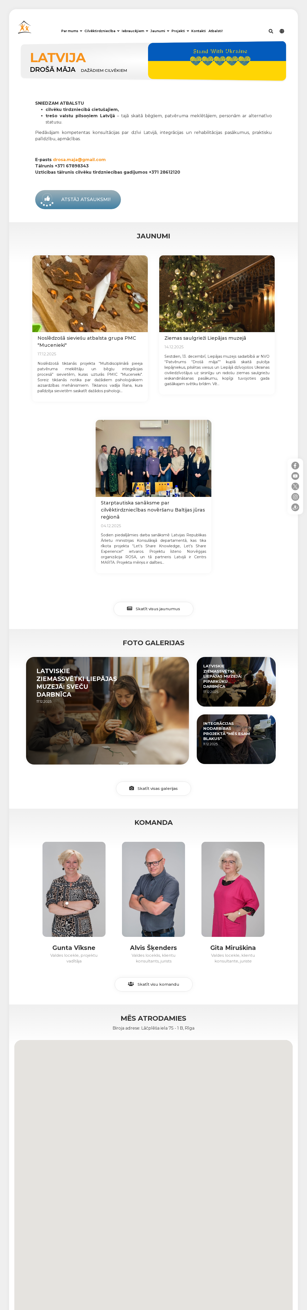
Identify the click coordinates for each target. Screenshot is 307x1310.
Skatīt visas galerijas (153, 788)
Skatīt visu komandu (153, 984)
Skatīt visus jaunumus (153, 608)
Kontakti (198, 31)
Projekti (180, 31)
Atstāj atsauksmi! (85, 199)
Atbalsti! (215, 31)
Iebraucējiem (135, 31)
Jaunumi (159, 31)
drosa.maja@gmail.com (79, 159)
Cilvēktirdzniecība (101, 31)
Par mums (71, 31)
